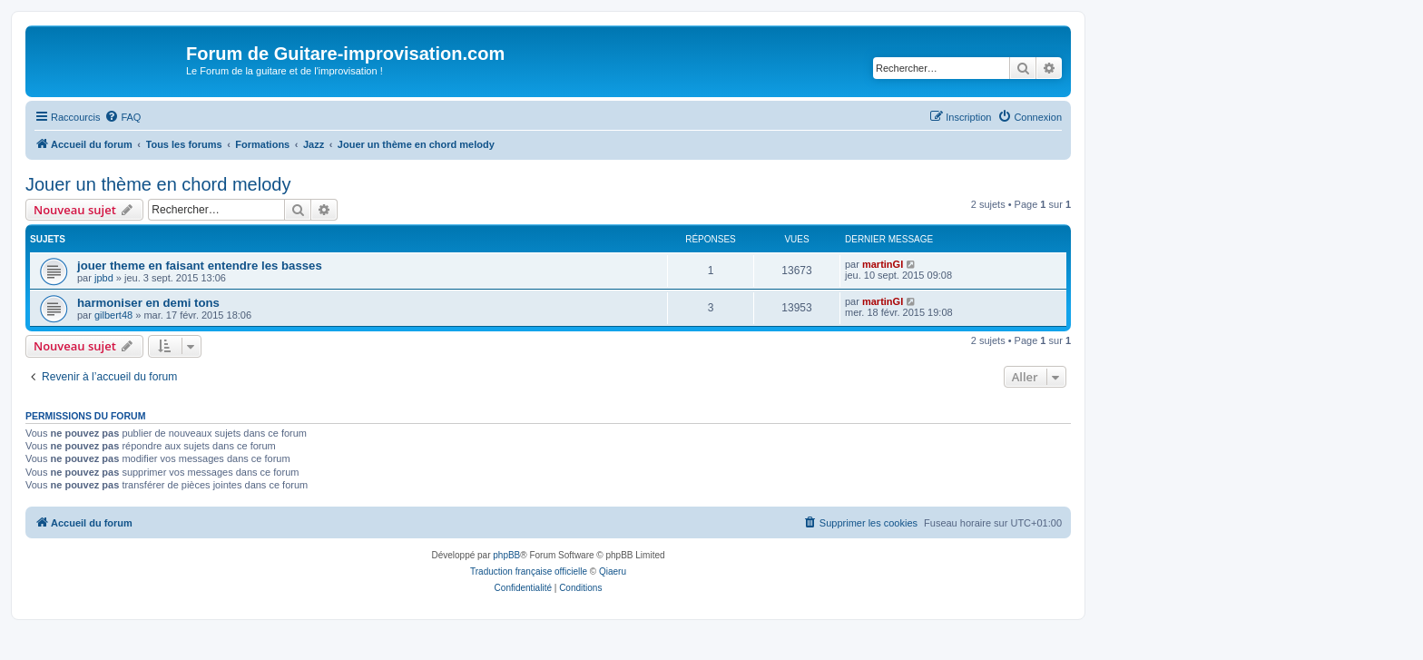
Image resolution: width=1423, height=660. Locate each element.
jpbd (103, 277)
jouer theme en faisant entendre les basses (199, 265)
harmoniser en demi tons (148, 303)
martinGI (882, 264)
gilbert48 (113, 315)
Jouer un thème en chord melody (157, 184)
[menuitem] (122, 117)
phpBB (506, 555)
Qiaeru (612, 571)
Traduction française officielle (528, 571)
